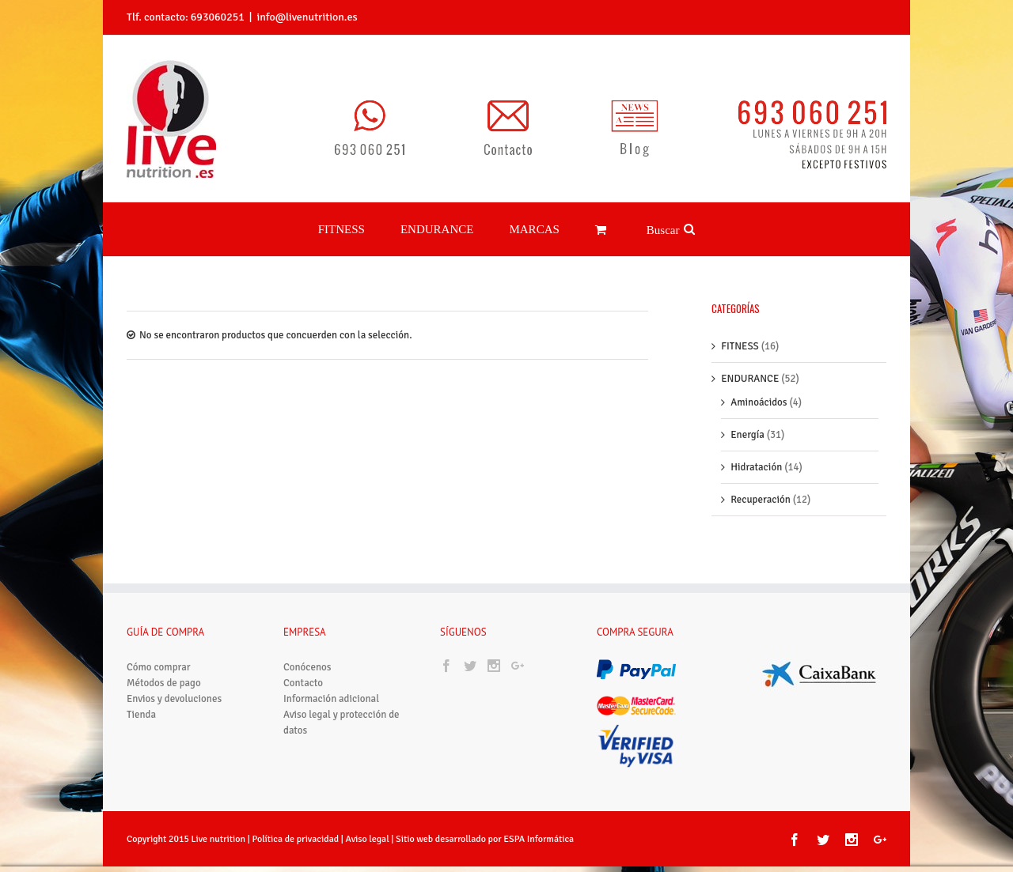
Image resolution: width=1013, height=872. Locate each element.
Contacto (303, 664)
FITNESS (740, 327)
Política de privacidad (295, 820)
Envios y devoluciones (174, 680)
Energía (747, 416)
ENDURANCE (750, 359)
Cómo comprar (159, 648)
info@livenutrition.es (306, 17)
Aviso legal (369, 820)
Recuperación (760, 480)
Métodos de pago (164, 664)
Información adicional (331, 680)
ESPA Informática (538, 820)
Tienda (141, 695)
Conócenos (307, 648)
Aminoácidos (758, 383)
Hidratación (756, 448)
